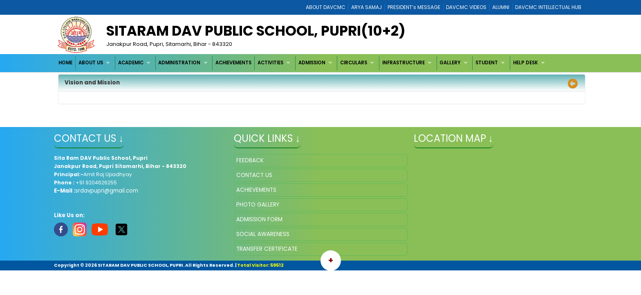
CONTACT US (254, 175)
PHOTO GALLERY (257, 205)
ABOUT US (90, 62)
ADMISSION (311, 62)
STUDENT (486, 62)
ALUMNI (500, 7)
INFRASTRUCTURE (403, 62)
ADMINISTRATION (179, 62)
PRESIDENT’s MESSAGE (414, 7)
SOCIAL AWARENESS (262, 234)
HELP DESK (525, 62)
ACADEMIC (130, 62)
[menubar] (303, 63)
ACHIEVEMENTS (233, 62)
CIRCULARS (353, 62)
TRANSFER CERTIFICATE (267, 249)
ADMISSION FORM (259, 219)
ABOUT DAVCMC (325, 7)
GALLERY (449, 62)
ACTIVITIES (270, 62)
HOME (65, 62)
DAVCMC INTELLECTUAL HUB (548, 7)
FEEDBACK (250, 160)
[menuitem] (66, 63)
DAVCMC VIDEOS (466, 7)
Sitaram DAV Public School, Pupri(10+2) (256, 31)
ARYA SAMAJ (366, 7)
